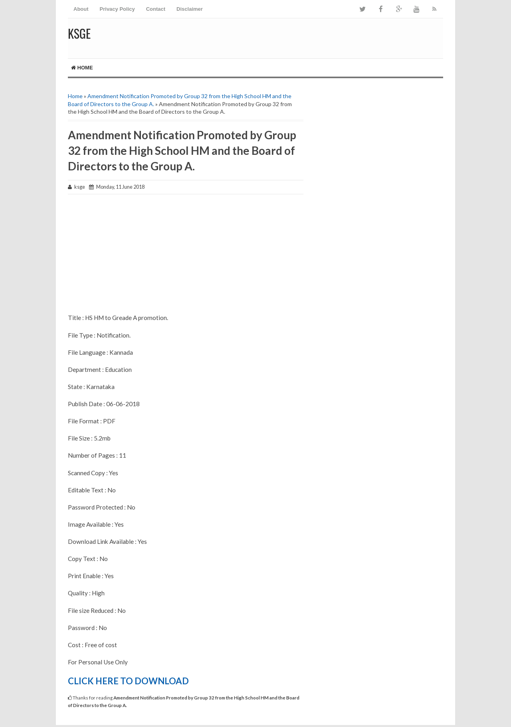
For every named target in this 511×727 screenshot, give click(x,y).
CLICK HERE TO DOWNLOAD (128, 681)
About (81, 9)
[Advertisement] (185, 258)
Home (82, 68)
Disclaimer (189, 9)
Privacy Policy (117, 9)
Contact (155, 9)
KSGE (79, 33)
